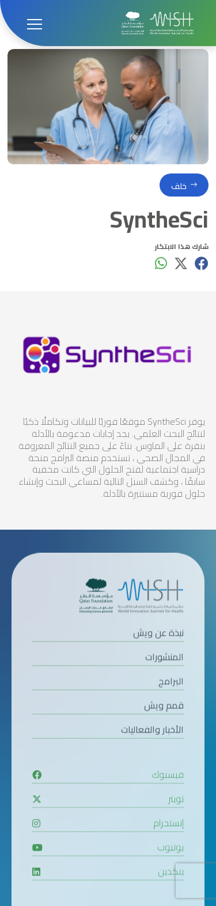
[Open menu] (34, 23)
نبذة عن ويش (158, 661)
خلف (179, 186)
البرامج (171, 709)
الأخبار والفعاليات (152, 758)
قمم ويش (164, 734)
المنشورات (164, 685)
